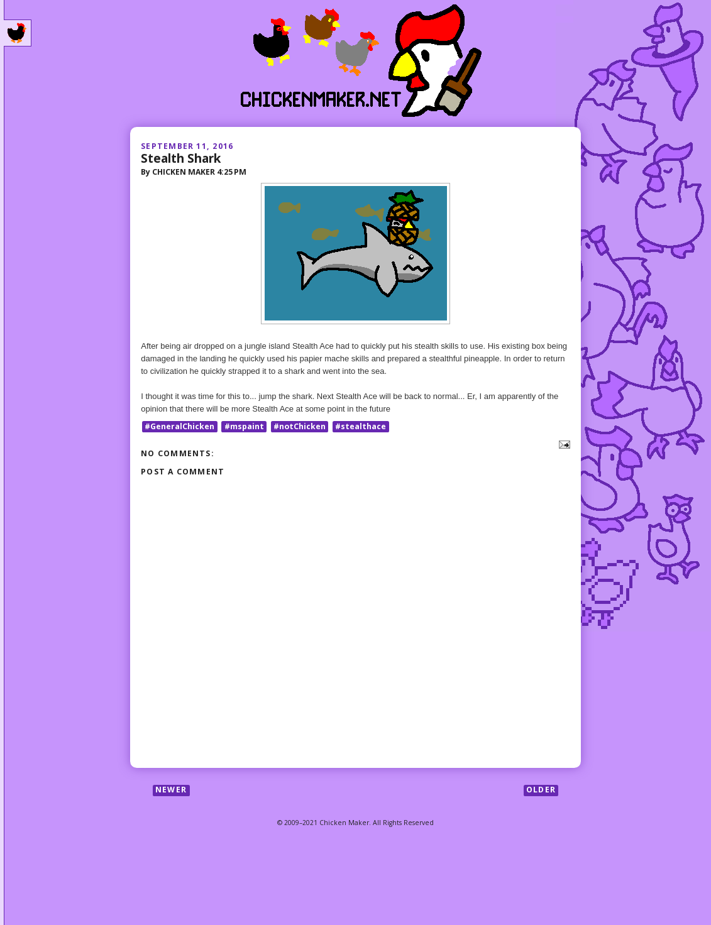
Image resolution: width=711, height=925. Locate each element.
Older (541, 790)
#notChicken (299, 426)
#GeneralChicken (179, 426)
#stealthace (360, 426)
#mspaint (244, 426)
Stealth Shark (181, 158)
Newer (171, 790)
